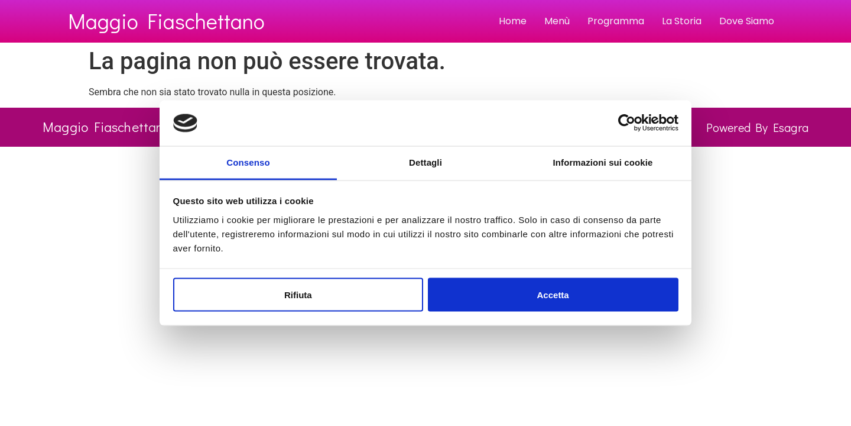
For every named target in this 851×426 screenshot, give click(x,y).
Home (513, 21)
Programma (615, 21)
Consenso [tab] (247, 162)
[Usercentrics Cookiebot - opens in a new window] (626, 123)
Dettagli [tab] (425, 162)
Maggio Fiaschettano (166, 21)
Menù (557, 21)
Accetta (553, 294)
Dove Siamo (746, 21)
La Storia (681, 21)
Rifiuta (298, 294)
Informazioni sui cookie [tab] (603, 162)
